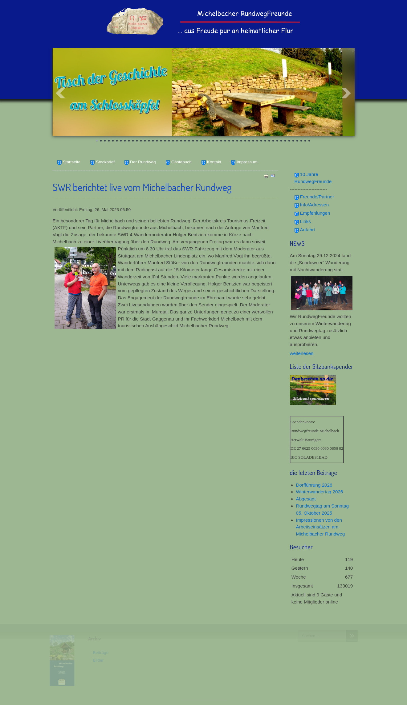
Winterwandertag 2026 (319, 491)
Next (347, 93)
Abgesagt (306, 498)
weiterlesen (302, 353)
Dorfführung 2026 (314, 485)
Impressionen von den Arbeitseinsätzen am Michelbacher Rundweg (320, 527)
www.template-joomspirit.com (203, 699)
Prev (61, 93)
